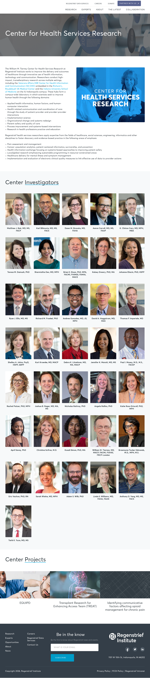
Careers (98, 3)
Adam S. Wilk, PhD (75, 496)
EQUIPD (25, 603)
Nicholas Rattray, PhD (75, 406)
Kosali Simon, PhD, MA (75, 450)
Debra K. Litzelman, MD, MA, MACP (75, 363)
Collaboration (135, 10)
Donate (111, 3)
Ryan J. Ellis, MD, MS (18, 318)
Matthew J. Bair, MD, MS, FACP (18, 229)
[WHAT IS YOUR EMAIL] (74, 647)
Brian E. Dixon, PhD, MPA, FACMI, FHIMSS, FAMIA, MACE (75, 274)
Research (71, 10)
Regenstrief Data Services (77, 3)
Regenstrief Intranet (135, 671)
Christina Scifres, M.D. (47, 450)
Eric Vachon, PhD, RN (18, 496)
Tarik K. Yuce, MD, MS (18, 540)
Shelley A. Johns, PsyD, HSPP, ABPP (18, 363)
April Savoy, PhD (18, 450)
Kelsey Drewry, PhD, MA (103, 272)
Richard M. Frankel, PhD (47, 318)
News (7, 651)
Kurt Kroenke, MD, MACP (46, 362)
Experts (86, 10)
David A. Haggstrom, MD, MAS (103, 319)
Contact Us (32, 645)
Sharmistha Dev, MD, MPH (47, 272)
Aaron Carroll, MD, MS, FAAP (103, 229)
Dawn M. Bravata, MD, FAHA (75, 229)
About (99, 10)
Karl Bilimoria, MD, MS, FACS (46, 229)
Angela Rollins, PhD (103, 406)
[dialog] (144, 3)
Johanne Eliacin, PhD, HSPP (131, 272)
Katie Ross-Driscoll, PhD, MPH (131, 407)
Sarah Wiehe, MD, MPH (47, 496)
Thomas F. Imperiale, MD (131, 318)
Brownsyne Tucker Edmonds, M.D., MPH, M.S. (132, 451)
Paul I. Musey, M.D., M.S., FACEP (131, 363)
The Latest (114, 10)
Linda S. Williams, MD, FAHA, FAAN (103, 497)
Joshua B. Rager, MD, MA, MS (47, 407)
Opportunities (12, 642)
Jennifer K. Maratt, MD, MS (103, 362)
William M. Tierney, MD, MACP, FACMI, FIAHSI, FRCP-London (103, 452)
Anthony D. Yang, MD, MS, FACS (132, 497)
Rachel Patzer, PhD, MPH (18, 406)
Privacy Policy (103, 671)
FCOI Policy (117, 671)
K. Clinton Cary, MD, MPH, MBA (132, 229)
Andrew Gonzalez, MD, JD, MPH (75, 319)
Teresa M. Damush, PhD (18, 272)
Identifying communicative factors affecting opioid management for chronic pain (125, 606)
